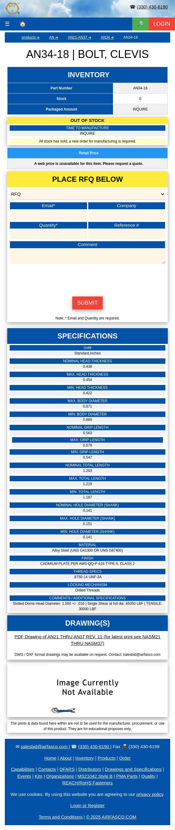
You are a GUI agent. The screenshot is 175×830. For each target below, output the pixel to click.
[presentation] (87, 279)
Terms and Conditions (60, 816)
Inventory (84, 758)
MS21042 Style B (95, 776)
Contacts (47, 769)
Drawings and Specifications (133, 769)
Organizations (60, 776)
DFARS (67, 769)
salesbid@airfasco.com (45, 746)
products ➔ (30, 37)
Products (106, 758)
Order (124, 758)
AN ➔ (53, 37)
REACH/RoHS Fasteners (87, 782)
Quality (148, 776)
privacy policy (149, 794)
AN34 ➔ (107, 37)
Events (24, 776)
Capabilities (22, 769)
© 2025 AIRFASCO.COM (111, 816)
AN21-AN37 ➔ (79, 37)
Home (50, 758)
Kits (38, 776)
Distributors (89, 769)
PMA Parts (127, 776)
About (66, 758)
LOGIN (161, 24)
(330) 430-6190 (152, 6)
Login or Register (87, 805)
